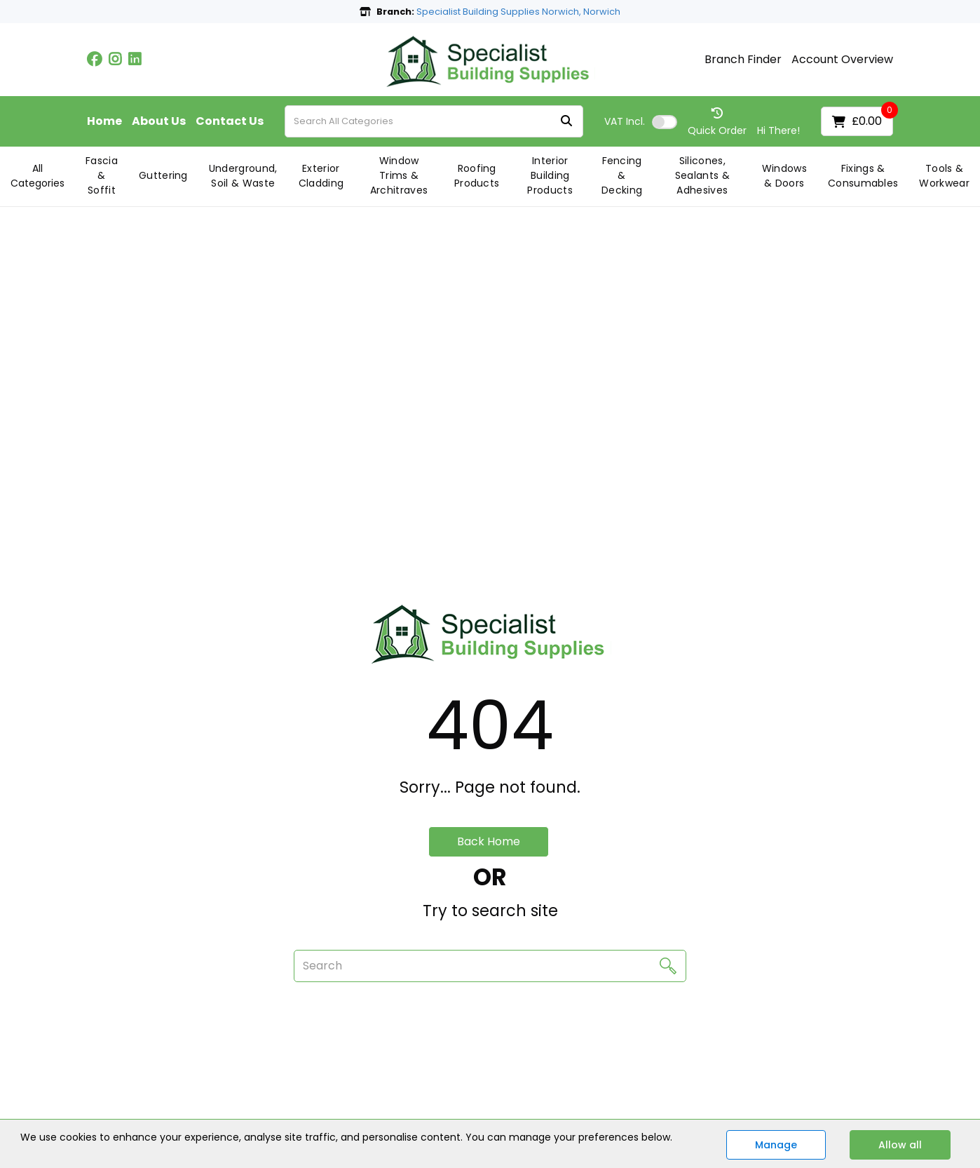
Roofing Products (477, 175)
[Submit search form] (566, 121)
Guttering (163, 175)
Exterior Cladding (321, 175)
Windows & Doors (784, 175)
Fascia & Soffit (102, 175)
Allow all (900, 1145)
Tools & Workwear (944, 175)
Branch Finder (743, 59)
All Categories (37, 175)
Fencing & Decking (621, 175)
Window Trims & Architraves (399, 175)
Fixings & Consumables (863, 175)
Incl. (624, 121)
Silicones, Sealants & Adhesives (702, 175)
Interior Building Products (550, 175)
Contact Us (230, 121)
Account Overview (842, 59)
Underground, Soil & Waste (243, 175)
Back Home (488, 841)
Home (104, 121)
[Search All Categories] (434, 121)
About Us (159, 121)
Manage (776, 1145)
